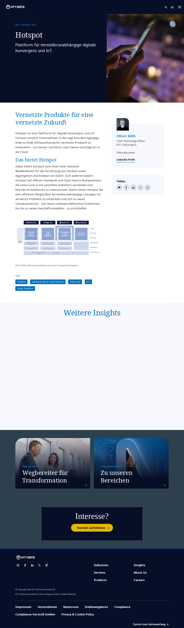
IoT (88, 281)
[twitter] (140, 187)
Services (99, 572)
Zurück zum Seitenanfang (151, 624)
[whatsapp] (147, 187)
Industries (101, 565)
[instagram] (18, 565)
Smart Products (25, 288)
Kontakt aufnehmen (95, 527)
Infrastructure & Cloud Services (48, 281)
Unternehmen (47, 607)
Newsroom (71, 607)
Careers (139, 580)
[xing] (46, 565)
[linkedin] (133, 187)
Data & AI (75, 281)
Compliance (122, 607)
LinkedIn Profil (126, 159)
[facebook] (126, 187)
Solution (21, 281)
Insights (139, 565)
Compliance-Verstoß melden (35, 614)
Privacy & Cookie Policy (77, 614)
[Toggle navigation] (180, 7)
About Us (140, 572)
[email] (119, 187)
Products (100, 580)
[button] (168, 7)
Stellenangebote (96, 607)
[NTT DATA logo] (12, 7)
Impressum (23, 607)
